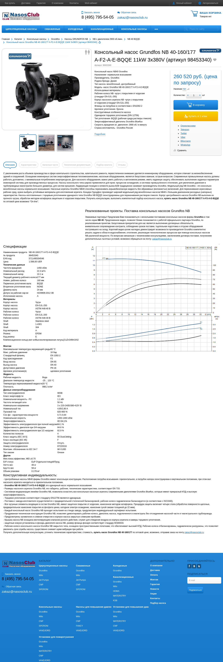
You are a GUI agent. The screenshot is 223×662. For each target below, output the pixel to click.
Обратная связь (126, 12)
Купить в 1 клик (195, 116)
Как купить (10, 3)
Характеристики (28, 165)
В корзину (196, 105)
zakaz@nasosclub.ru (162, 239)
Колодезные (75, 29)
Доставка (25, 3)
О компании (57, 3)
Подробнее (100, 134)
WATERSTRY (119, 596)
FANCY (79, 626)
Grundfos (43, 570)
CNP (41, 584)
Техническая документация (77, 165)
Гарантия (41, 3)
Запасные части (50, 165)
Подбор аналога (104, 165)
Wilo (41, 575)
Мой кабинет (91, 3)
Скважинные (52, 29)
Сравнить (180, 150)
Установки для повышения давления (134, 607)
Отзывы (122, 165)
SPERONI (43, 589)
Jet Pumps (44, 580)
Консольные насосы (134, 29)
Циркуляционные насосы (21, 29)
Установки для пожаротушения (56, 637)
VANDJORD (44, 630)
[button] (27, 143)
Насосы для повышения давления (95, 607)
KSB (115, 600)
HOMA (116, 591)
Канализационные (102, 29)
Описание (10, 165)
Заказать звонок (91, 12)
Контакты (74, 3)
